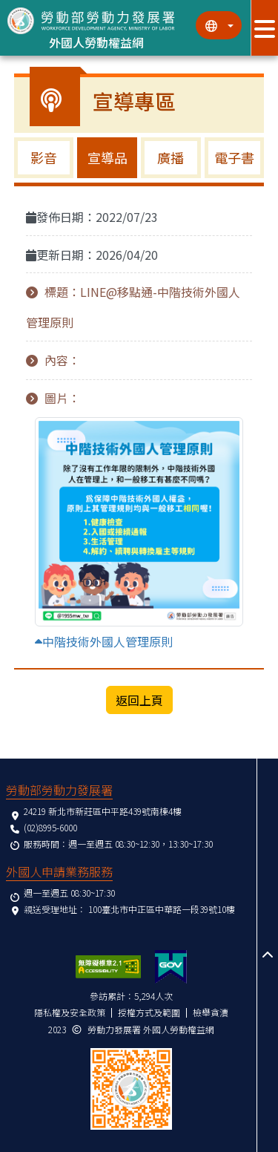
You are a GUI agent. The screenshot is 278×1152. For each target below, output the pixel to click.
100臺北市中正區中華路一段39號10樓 (161, 909)
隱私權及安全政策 (69, 1012)
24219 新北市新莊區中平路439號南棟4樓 (103, 811)
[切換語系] (218, 25)
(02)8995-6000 (50, 827)
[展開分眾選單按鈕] (264, 28)
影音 (43, 157)
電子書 (234, 157)
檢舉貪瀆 (210, 1012)
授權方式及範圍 (149, 1012)
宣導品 (107, 157)
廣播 (170, 157)
